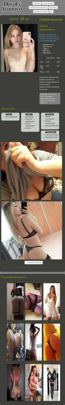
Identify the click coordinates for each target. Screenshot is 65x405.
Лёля (45, 282)
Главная (37, 3)
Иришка (45, 322)
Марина (27, 322)
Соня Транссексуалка (32, 363)
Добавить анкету (40, 11)
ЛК (51, 11)
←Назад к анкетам (33, 262)
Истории (53, 7)
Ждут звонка (48, 3)
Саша (8, 282)
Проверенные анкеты (38, 7)
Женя (8, 363)
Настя (9, 322)
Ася (26, 282)
